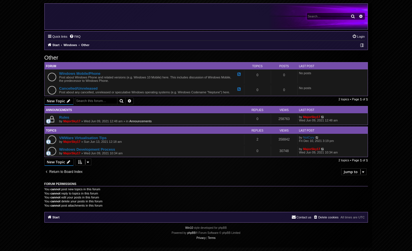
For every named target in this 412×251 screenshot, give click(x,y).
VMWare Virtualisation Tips (83, 138)
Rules (64, 117)
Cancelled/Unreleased (78, 88)
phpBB (191, 232)
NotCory (308, 137)
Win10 (189, 227)
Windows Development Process (87, 149)
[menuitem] (75, 36)
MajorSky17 (71, 121)
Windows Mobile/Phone (80, 73)
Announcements (140, 121)
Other (51, 58)
